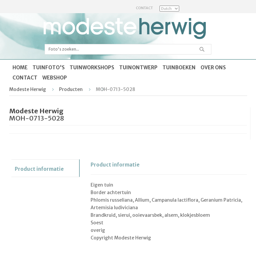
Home (20, 67)
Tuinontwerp (138, 67)
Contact (144, 8)
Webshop (54, 78)
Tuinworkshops (92, 67)
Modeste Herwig (27, 89)
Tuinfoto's (48, 67)
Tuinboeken (179, 67)
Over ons (213, 67)
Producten (71, 89)
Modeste (125, 28)
